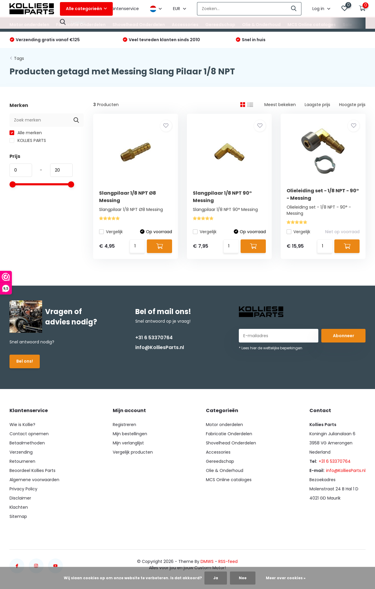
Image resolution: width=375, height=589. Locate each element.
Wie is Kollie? (22, 425)
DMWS (207, 561)
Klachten (18, 507)
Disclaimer (20, 498)
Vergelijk (111, 232)
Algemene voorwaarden (34, 480)
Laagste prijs (317, 105)
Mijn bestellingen (130, 434)
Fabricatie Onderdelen (81, 25)
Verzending (21, 452)
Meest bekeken (280, 105)
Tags (19, 58)
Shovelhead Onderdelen (138, 25)
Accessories (185, 25)
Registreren (124, 425)
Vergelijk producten (133, 452)
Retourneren (22, 461)
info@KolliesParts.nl (159, 347)
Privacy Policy (23, 489)
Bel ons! (24, 361)
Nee (243, 577)
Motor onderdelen (29, 25)
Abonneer (343, 336)
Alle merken (25, 133)
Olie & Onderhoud (261, 25)
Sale (347, 25)
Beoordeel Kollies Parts (32, 470)
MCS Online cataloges (311, 25)
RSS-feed (228, 561)
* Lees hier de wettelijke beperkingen (270, 347)
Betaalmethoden (27, 443)
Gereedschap (220, 25)
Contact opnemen (29, 434)
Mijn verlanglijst (128, 443)
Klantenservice (123, 9)
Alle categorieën (86, 9)
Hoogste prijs (352, 105)
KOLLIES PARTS (27, 140)
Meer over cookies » (286, 577)
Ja (215, 577)
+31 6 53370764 (154, 337)
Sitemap (18, 516)
